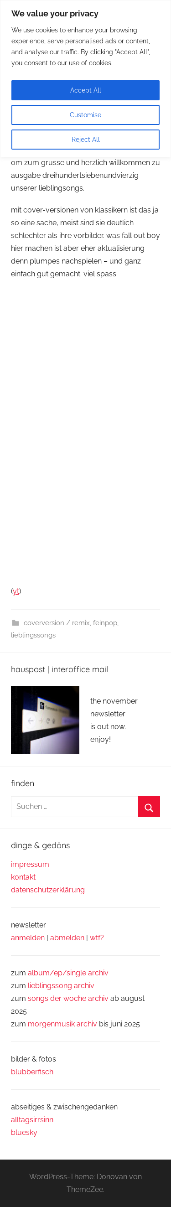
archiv (84, 985)
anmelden (28, 937)
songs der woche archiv (68, 998)
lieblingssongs (33, 635)
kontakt (23, 877)
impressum (30, 864)
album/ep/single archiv (68, 973)
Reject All (86, 139)
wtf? (97, 937)
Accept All (85, 90)
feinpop (105, 623)
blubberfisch (32, 1071)
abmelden (67, 937)
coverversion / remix (57, 623)
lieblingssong (51, 985)
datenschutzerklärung (48, 890)
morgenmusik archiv (62, 1024)
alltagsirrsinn (32, 1119)
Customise (85, 115)
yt (16, 591)
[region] (85, 78)
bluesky (24, 1132)
